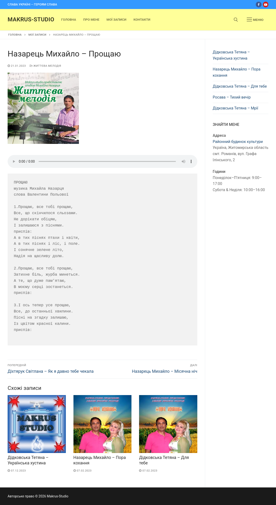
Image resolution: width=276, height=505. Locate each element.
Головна (15, 34)
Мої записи (37, 34)
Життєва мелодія (45, 65)
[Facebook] (258, 4)
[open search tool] (236, 20)
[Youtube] (265, 4)
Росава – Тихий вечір (232, 97)
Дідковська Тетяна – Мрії (235, 108)
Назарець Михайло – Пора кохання (237, 72)
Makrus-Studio (31, 19)
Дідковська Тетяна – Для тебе (240, 86)
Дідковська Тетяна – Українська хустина (231, 55)
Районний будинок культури (238, 141)
